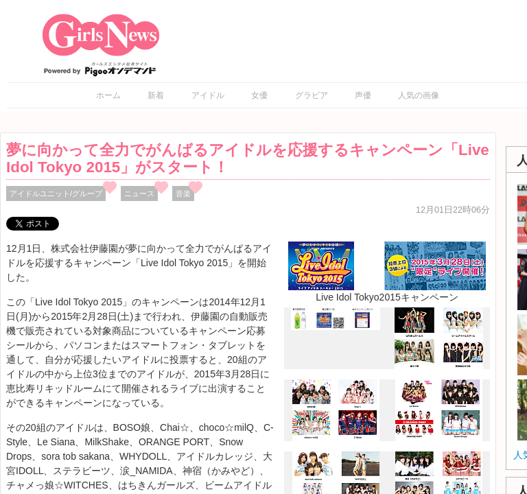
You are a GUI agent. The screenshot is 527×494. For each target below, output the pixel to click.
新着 (156, 95)
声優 (363, 95)
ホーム (108, 95)
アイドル (207, 95)
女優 (259, 95)
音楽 (183, 193)
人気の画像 (418, 95)
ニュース (139, 193)
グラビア (311, 95)
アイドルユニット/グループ (56, 193)
